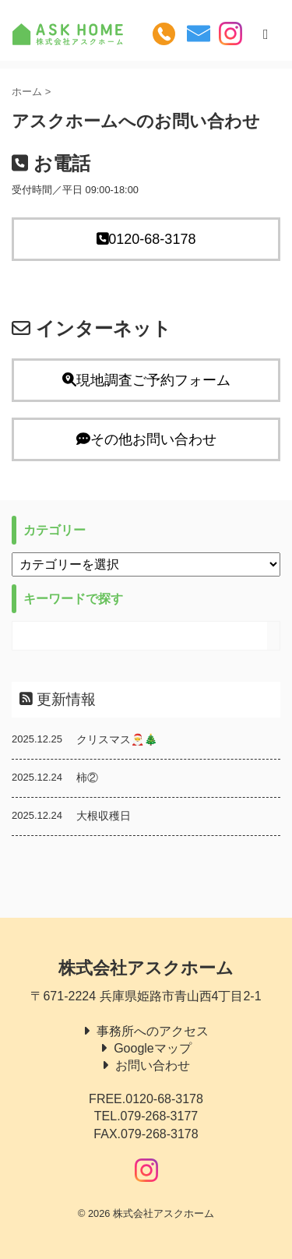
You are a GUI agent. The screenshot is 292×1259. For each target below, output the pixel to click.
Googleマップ (153, 1048)
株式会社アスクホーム (146, 968)
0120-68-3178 (146, 239)
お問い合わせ (152, 1065)
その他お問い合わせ (146, 439)
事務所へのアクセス (153, 1031)
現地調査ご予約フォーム (146, 380)
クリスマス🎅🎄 (116, 739)
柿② (87, 777)
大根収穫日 (103, 815)
